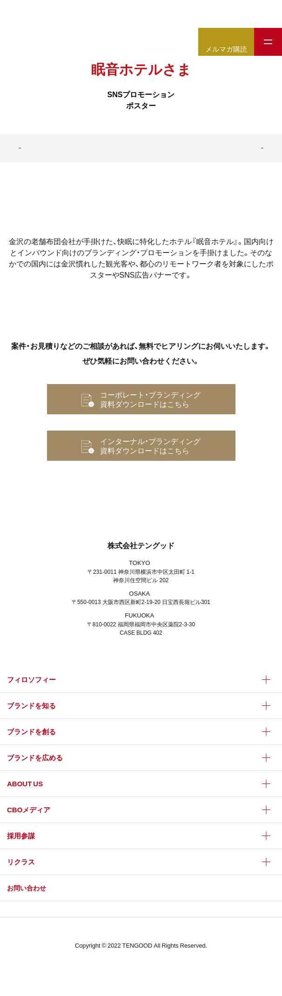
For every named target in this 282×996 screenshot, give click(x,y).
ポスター (141, 105)
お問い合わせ (26, 887)
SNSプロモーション (141, 94)
